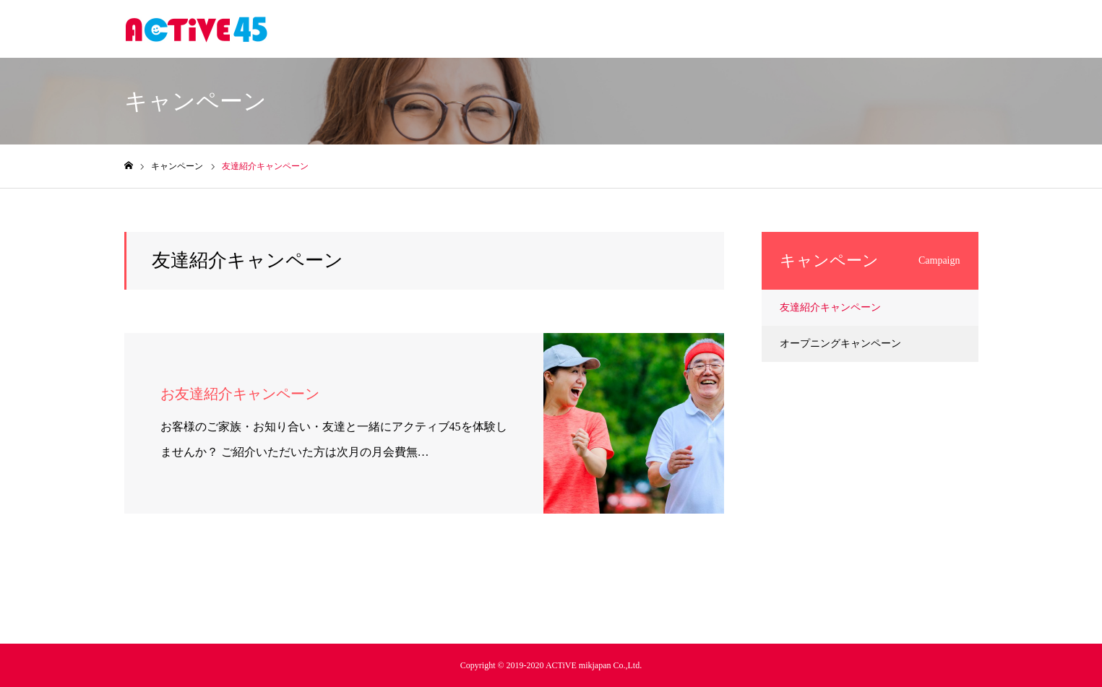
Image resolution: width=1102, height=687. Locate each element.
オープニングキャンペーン (840, 343)
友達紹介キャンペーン (830, 307)
